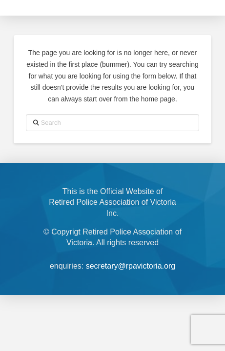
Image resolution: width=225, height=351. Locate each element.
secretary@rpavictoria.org (130, 266)
